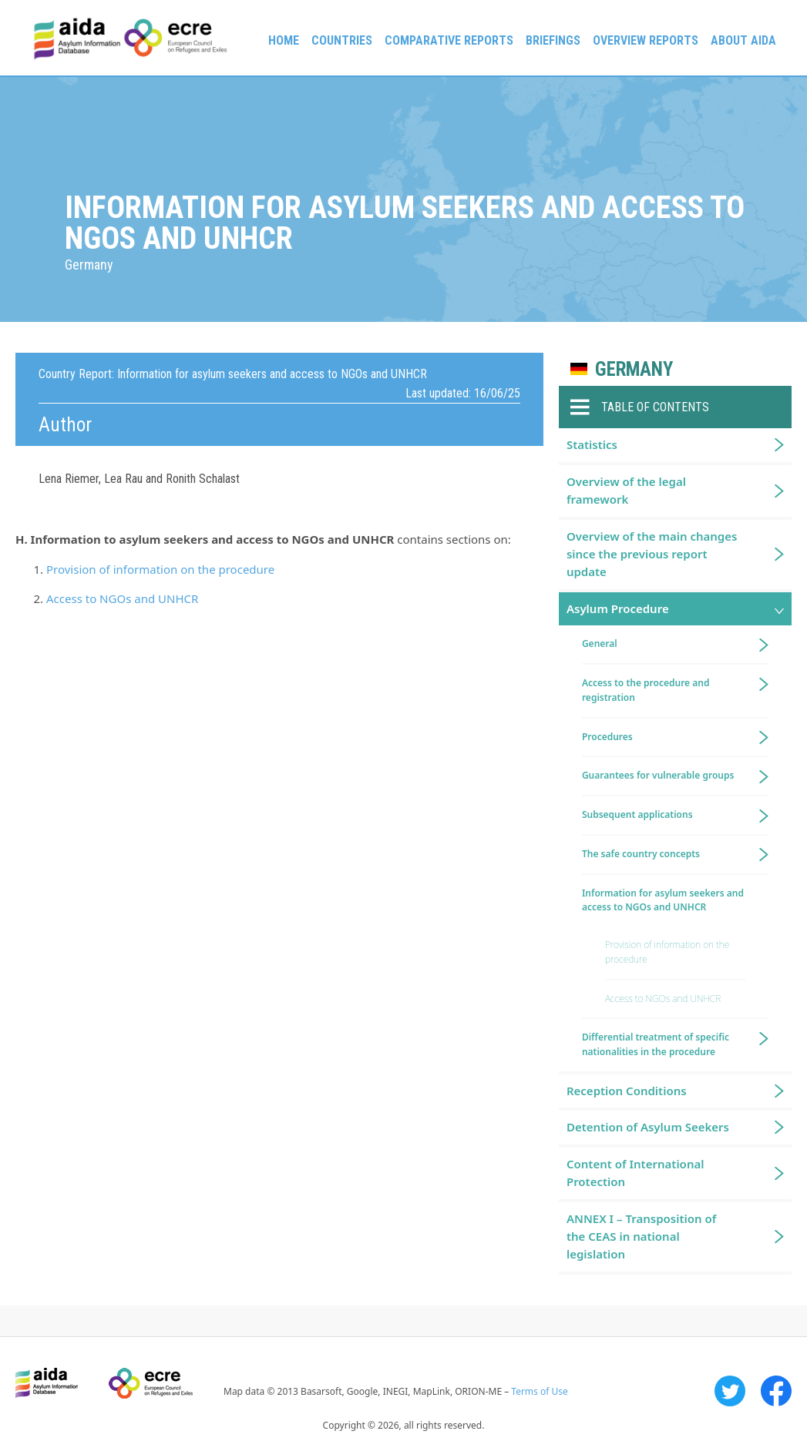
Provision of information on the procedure (160, 569)
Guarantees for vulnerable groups (658, 775)
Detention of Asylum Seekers (648, 1126)
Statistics (592, 444)
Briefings (553, 40)
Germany (634, 369)
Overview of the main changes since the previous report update (652, 554)
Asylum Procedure (618, 608)
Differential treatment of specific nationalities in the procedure (655, 1044)
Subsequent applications (637, 814)
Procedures (607, 736)
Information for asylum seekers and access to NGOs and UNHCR (663, 900)
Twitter (730, 1391)
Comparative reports (449, 40)
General (599, 643)
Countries (341, 40)
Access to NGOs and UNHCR (122, 598)
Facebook (776, 1391)
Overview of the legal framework (626, 490)
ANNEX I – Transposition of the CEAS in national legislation (641, 1236)
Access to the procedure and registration (646, 690)
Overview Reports (645, 40)
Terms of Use (539, 1391)
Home (283, 40)
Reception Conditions (627, 1090)
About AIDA (743, 40)
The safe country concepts (641, 853)
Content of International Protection (635, 1172)
